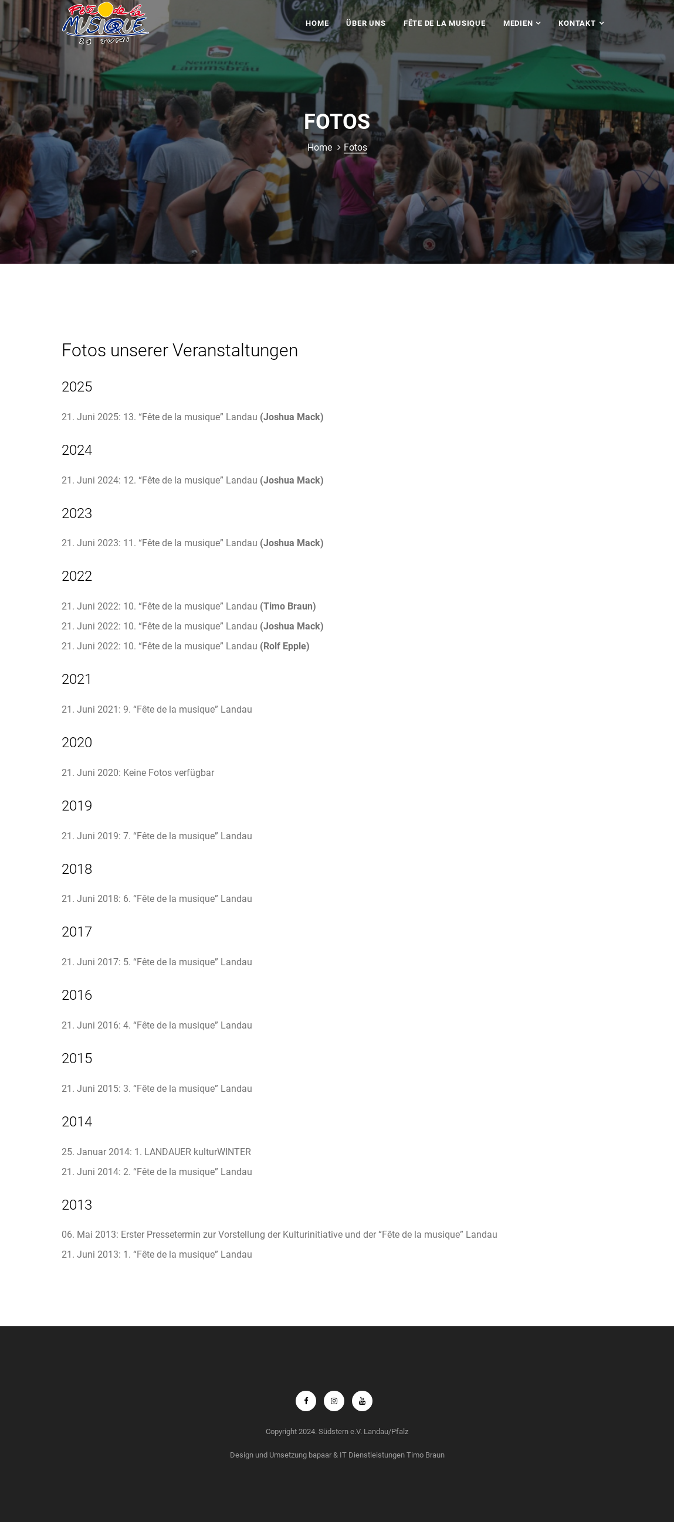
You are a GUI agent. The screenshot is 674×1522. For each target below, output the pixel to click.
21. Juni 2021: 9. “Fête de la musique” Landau (157, 709)
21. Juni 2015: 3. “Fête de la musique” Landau (157, 1088)
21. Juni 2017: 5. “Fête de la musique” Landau (157, 962)
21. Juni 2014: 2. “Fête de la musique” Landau (157, 1171)
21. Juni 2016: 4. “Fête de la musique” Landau (157, 1025)
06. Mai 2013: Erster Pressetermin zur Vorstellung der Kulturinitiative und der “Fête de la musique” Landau (279, 1234)
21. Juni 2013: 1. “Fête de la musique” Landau (157, 1254)
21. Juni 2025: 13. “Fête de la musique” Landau (193, 417)
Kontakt (576, 23)
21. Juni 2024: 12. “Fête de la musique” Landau (193, 480)
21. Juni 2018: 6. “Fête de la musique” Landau (157, 898)
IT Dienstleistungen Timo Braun (392, 1455)
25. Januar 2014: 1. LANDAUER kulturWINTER (156, 1151)
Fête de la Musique (445, 23)
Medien (518, 23)
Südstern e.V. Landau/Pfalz (363, 1431)
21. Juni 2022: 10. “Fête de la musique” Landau (189, 606)
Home (317, 23)
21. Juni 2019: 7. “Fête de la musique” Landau (157, 836)
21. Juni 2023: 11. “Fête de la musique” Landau (193, 543)
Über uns (365, 23)
